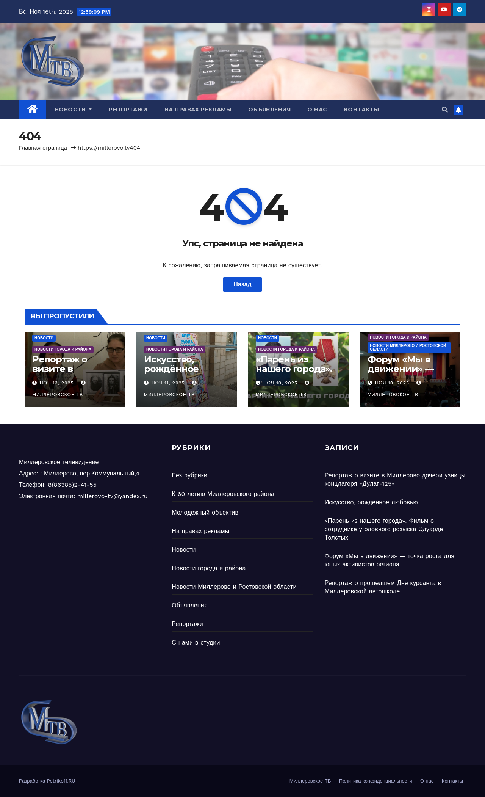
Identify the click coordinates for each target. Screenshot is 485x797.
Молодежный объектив (205, 512)
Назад (242, 284)
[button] (445, 109)
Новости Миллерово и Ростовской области (408, 347)
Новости (73, 109)
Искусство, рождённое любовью (171, 369)
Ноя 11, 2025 (168, 383)
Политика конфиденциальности (375, 781)
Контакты (361, 109)
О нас (317, 109)
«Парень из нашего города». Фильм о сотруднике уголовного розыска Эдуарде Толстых (384, 529)
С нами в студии (196, 642)
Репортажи (128, 109)
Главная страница (43, 147)
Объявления (269, 109)
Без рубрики (189, 475)
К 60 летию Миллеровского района (223, 493)
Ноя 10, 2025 (280, 383)
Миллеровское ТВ (310, 781)
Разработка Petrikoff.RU (47, 781)
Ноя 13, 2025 (57, 383)
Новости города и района (62, 349)
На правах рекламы (198, 109)
